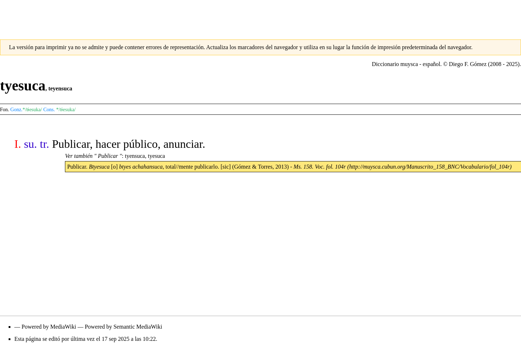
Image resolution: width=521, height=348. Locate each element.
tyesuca (156, 156)
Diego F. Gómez (468, 64)
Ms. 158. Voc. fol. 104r (320, 167)
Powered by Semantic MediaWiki (123, 327)
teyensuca (60, 88)
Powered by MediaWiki (49, 327)
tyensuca (135, 156)
